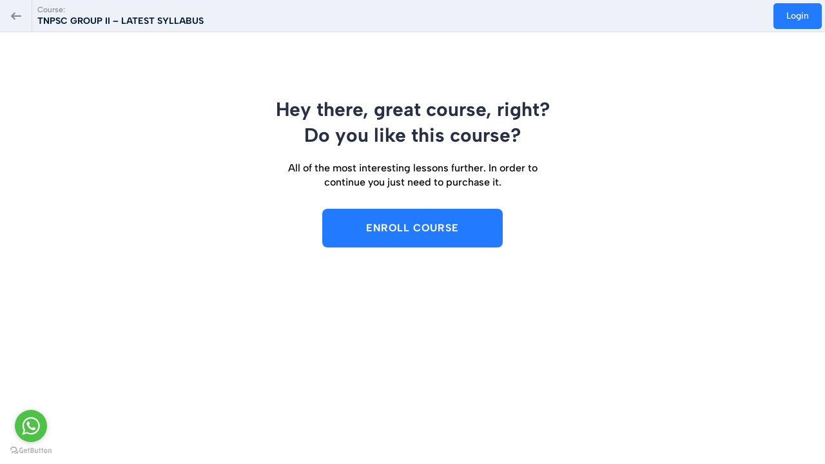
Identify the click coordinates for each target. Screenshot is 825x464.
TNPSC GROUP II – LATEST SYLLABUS (120, 20)
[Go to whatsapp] (31, 426)
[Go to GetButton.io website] (31, 451)
